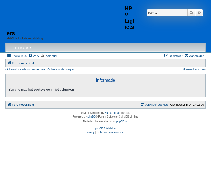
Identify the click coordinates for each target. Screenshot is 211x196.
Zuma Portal (112, 112)
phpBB (91, 116)
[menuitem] (33, 56)
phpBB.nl (121, 121)
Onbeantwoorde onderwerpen (25, 69)
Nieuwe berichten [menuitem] (194, 69)
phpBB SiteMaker (105, 128)
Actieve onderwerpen (61, 69)
